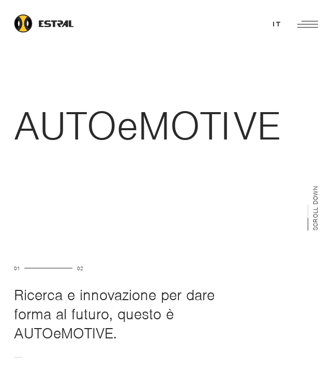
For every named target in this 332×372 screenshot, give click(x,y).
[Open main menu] (307, 24)
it (277, 24)
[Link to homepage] (56, 24)
